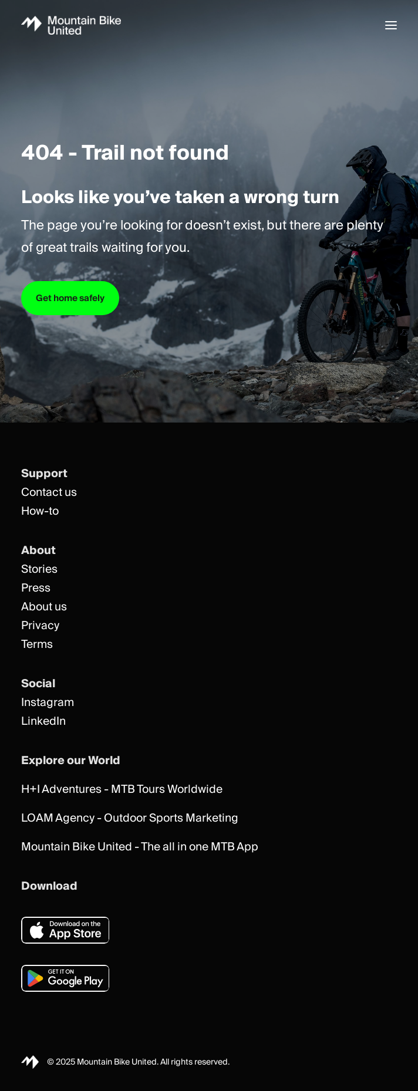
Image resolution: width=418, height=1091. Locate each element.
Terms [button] (37, 644)
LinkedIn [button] (43, 721)
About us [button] (44, 607)
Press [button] (35, 588)
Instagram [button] (47, 702)
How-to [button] (40, 511)
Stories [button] (39, 569)
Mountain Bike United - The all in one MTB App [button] (139, 847)
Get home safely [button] (70, 298)
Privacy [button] (40, 626)
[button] (391, 25)
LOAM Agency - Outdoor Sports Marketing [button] (129, 818)
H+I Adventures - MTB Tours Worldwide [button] (122, 789)
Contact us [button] (49, 492)
